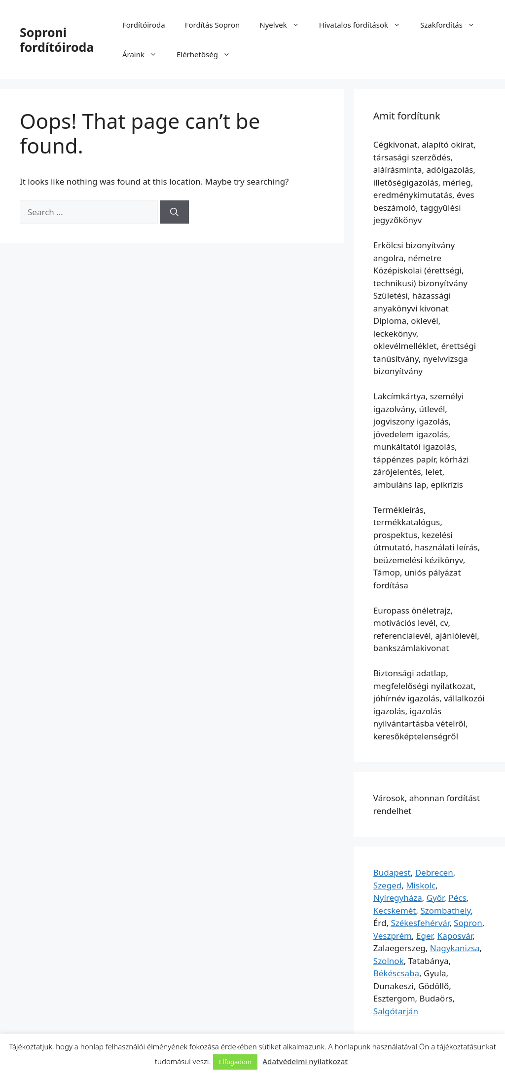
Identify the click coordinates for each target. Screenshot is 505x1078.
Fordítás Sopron (212, 25)
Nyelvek (284, 24)
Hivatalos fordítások (364, 24)
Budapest (392, 872)
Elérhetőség (208, 54)
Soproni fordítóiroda (57, 39)
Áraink (144, 54)
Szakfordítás (452, 24)
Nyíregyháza (397, 897)
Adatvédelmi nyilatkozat (305, 1061)
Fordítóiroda (143, 25)
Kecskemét (394, 910)
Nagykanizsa (455, 948)
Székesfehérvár (420, 922)
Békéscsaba (396, 973)
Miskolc (420, 885)
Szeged (387, 885)
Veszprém (392, 935)
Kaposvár (454, 935)
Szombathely (445, 910)
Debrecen (434, 872)
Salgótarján (395, 1011)
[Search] (174, 212)
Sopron (468, 922)
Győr (435, 897)
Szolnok (388, 960)
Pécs (457, 897)
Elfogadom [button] (235, 1061)
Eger (424, 935)
